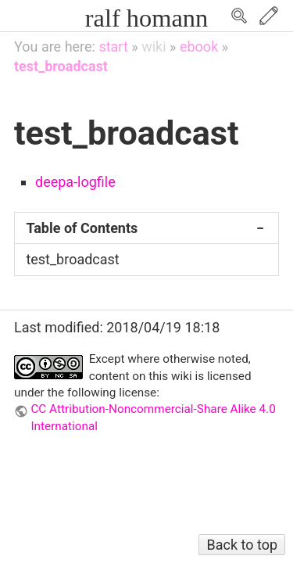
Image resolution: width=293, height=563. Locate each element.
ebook (199, 46)
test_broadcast (61, 66)
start (112, 46)
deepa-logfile (75, 182)
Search (239, 15)
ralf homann (146, 18)
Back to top (241, 544)
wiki (153, 46)
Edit (268, 15)
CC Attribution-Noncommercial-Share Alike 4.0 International (152, 417)
